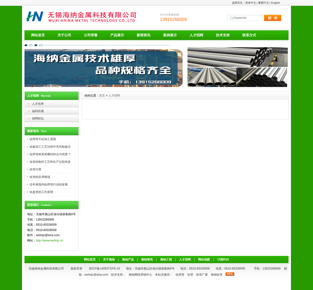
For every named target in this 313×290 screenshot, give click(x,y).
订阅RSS (223, 259)
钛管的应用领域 (40, 177)
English (275, 2)
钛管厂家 (202, 274)
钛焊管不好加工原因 (43, 139)
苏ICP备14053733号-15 (104, 268)
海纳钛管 (217, 274)
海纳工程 (166, 259)
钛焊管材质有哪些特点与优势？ (50, 154)
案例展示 (170, 35)
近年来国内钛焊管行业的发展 (49, 184)
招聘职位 (38, 118)
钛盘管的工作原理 (41, 192)
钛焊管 (180, 274)
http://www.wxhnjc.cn (49, 240)
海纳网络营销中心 (140, 274)
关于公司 (64, 35)
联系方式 (249, 35)
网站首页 (38, 35)
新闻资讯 (143, 35)
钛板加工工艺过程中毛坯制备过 (50, 146)
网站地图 (204, 259)
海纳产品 (128, 259)
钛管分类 (35, 169)
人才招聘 (196, 35)
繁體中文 (263, 2)
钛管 (190, 274)
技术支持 (223, 35)
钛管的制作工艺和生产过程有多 (50, 162)
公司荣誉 (91, 35)
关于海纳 (109, 259)
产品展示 (117, 35)
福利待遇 (38, 111)
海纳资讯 (147, 259)
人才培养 (38, 104)
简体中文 (250, 2)
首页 (102, 95)
